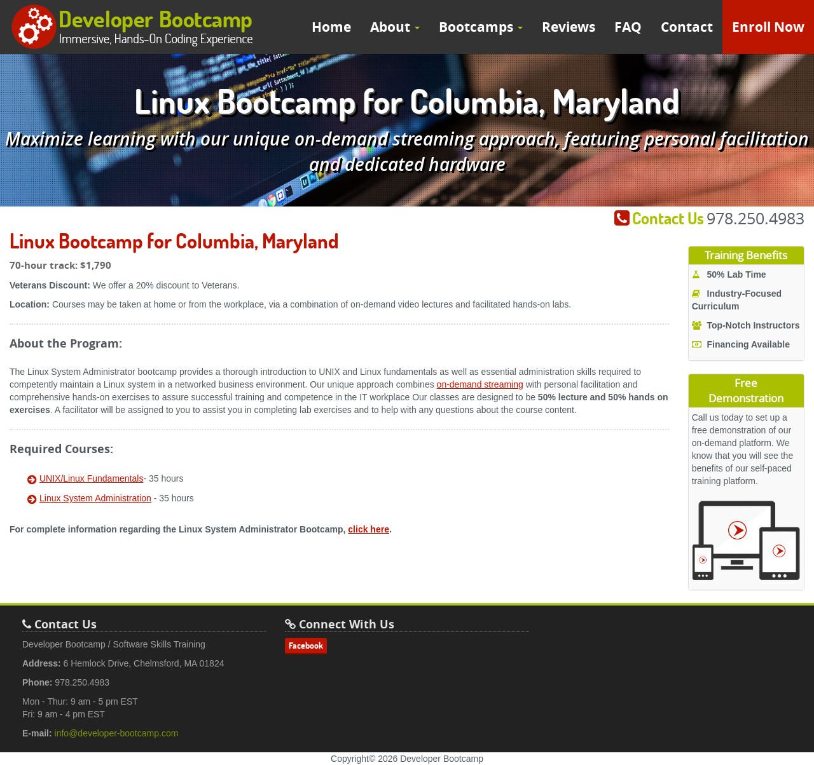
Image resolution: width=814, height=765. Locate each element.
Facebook (306, 645)
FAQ (628, 27)
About (395, 27)
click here (368, 529)
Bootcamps (481, 27)
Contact (687, 27)
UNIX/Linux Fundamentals (91, 478)
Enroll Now (768, 27)
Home (331, 27)
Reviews (568, 27)
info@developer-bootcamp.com (117, 733)
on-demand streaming (480, 384)
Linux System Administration (95, 498)
